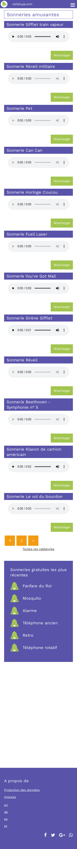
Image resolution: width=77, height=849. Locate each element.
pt (5, 826)
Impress (10, 797)
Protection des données (22, 790)
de (6, 812)
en (6, 805)
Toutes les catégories (38, 549)
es (6, 819)
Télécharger (61, 55)
